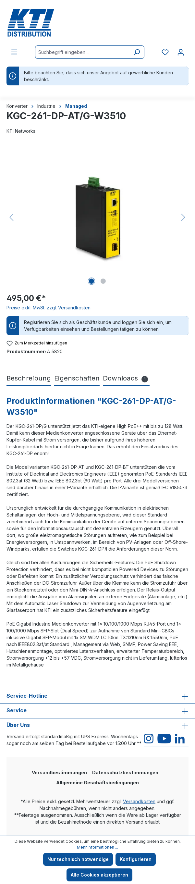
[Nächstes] (183, 217)
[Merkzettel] (165, 52)
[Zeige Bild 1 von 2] (91, 281)
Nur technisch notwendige (78, 859)
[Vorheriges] (11, 217)
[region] (97, 217)
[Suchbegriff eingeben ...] (82, 52)
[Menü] (14, 51)
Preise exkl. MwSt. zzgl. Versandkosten (48, 307)
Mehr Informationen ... (97, 847)
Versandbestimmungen (59, 772)
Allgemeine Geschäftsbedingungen (97, 782)
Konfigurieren (136, 859)
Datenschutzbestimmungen (125, 772)
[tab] (28, 379)
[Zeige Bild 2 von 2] (103, 281)
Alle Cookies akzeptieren (99, 875)
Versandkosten (139, 801)
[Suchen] (136, 52)
